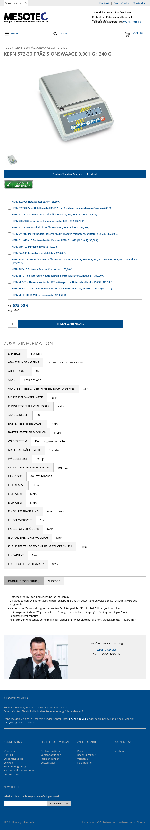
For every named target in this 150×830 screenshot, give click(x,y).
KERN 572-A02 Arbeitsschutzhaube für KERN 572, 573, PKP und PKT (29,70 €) (54, 214)
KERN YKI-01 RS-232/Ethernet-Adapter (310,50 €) (39, 295)
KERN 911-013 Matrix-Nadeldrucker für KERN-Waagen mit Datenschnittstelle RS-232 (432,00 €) (65, 234)
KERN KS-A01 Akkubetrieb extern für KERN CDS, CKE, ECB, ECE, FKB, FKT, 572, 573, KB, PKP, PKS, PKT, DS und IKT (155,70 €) (74, 261)
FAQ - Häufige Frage (15, 766)
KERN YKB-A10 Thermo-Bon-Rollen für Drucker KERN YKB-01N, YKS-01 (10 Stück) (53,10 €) (62, 288)
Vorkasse (82, 758)
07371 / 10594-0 (132, 21)
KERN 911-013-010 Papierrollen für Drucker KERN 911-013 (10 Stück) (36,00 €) (55, 240)
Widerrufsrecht (127, 822)
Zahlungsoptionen (51, 751)
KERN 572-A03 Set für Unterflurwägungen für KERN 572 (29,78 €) (48, 221)
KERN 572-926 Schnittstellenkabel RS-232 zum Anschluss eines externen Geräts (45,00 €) (61, 208)
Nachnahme (84, 762)
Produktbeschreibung (23, 581)
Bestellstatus (48, 762)
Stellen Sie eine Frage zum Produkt (75, 174)
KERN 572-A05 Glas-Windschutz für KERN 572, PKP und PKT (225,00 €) (50, 227)
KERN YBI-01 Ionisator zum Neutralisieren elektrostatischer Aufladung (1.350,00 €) (58, 275)
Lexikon (8, 762)
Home (7, 47)
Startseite (139, 3)
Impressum (88, 822)
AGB (98, 822)
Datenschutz (110, 822)
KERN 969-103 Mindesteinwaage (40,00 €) (35, 246)
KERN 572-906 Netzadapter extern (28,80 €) (36, 201)
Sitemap (141, 822)
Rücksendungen (50, 758)
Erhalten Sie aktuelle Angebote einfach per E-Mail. (32, 796)
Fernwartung (11, 774)
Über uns (9, 751)
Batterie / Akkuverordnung (19, 770)
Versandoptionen (51, 755)
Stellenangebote (13, 758)
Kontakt (104, 3)
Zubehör (53, 581)
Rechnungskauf (86, 755)
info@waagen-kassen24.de (19, 722)
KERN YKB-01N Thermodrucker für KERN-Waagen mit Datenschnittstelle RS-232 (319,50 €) (62, 282)
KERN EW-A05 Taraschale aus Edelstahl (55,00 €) (39, 253)
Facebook (119, 751)
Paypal (81, 751)
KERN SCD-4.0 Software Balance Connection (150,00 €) (42, 269)
